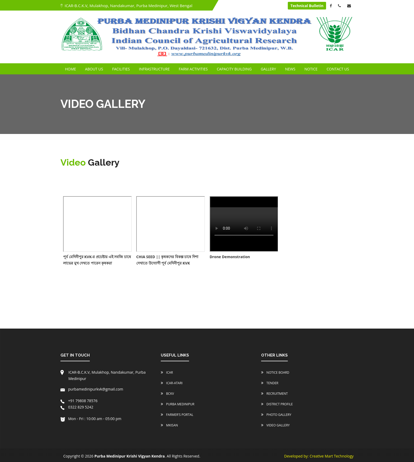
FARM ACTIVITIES (193, 68)
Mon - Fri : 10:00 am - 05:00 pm (90, 418)
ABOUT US (94, 68)
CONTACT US (338, 68)
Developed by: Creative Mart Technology (319, 456)
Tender (269, 383)
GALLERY (268, 68)
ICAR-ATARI (171, 383)
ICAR (167, 372)
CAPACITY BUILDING (234, 68)
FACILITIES (121, 68)
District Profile (277, 404)
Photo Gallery (276, 414)
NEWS (290, 68)
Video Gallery (275, 425)
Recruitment (274, 393)
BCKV (167, 393)
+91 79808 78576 (78, 400)
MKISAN (169, 425)
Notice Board (275, 372)
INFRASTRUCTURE (154, 68)
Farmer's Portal (177, 414)
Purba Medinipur (177, 404)
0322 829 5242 (76, 407)
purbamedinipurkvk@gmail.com (91, 389)
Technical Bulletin (306, 5)
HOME (70, 68)
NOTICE (311, 68)
